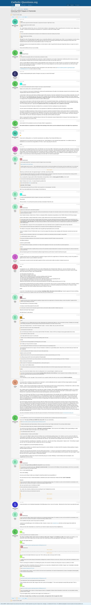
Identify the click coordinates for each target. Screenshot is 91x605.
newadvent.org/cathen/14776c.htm (28, 568)
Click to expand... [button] (50, 169)
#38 (78, 502)
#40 (78, 529)
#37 (78, 459)
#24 (78, 81)
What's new (23, 5)
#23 (78, 71)
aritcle (30, 182)
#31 (78, 254)
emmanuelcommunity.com (68, 412)
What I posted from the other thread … (27, 164)
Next (25, 598)
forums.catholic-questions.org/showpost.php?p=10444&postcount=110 (34, 545)
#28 (78, 156)
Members (30, 5)
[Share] (77, 19)
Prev (13, 598)
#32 (78, 264)
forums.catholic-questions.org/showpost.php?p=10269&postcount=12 (34, 588)
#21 (78, 19)
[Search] (77, 5)
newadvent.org (55, 523)
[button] (26, 5)
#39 (78, 512)
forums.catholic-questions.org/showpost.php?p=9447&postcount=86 (34, 421)
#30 (78, 204)
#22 (78, 50)
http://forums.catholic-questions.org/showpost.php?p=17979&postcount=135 (33, 578)
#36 (78, 415)
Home (13, 5)
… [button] (21, 598)
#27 (78, 146)
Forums (17, 5)
